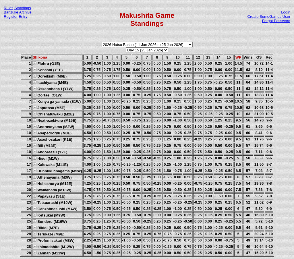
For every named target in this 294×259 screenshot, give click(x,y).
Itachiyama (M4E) (50, 82)
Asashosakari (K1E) (52, 139)
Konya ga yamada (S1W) (57, 101)
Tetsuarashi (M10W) (52, 202)
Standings (22, 8)
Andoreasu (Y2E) (50, 152)
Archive (25, 12)
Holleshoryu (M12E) (52, 183)
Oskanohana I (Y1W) (53, 88)
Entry (23, 16)
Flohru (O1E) (46, 63)
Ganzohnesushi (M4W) (55, 208)
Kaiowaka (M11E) (50, 164)
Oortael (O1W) (48, 95)
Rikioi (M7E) (46, 227)
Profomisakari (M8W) (54, 240)
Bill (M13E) (45, 145)
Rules (8, 8)
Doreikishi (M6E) (50, 76)
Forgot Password (276, 21)
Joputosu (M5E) (49, 107)
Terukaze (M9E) (49, 234)
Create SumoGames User (268, 16)
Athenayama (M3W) (52, 177)
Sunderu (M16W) (50, 221)
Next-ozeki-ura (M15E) (54, 120)
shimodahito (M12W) (53, 246)
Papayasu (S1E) (49, 196)
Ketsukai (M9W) (49, 215)
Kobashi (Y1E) (48, 69)
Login (285, 12)
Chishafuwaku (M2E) (53, 114)
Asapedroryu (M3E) (52, 133)
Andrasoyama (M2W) (53, 126)
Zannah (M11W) (49, 253)
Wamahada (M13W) (52, 190)
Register (11, 16)
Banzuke (11, 12)
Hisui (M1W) (46, 158)
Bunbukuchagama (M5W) (57, 171)
